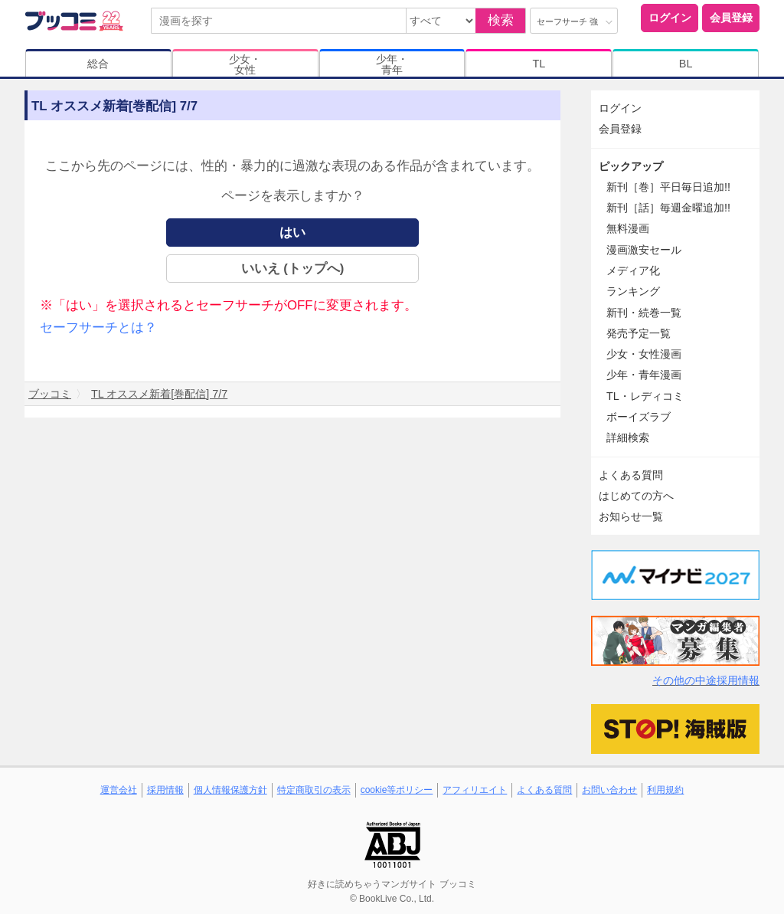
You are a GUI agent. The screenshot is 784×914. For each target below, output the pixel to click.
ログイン (669, 17)
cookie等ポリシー (397, 790)
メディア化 (633, 270)
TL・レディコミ (645, 396)
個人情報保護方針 (230, 790)
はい (292, 232)
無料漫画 (627, 228)
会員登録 (731, 17)
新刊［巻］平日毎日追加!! (668, 187)
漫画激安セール (643, 250)
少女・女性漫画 (643, 354)
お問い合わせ (609, 790)
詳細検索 (627, 437)
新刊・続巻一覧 (643, 312)
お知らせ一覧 (631, 516)
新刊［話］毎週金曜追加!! (668, 207)
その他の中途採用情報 (706, 680)
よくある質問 (631, 475)
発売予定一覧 (638, 333)
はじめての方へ (636, 496)
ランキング (633, 291)
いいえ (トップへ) (293, 268)
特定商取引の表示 (314, 790)
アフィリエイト (475, 790)
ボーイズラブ (638, 417)
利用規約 (665, 790)
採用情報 (165, 790)
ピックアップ (631, 166)
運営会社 (118, 790)
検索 (501, 20)
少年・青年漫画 (643, 375)
